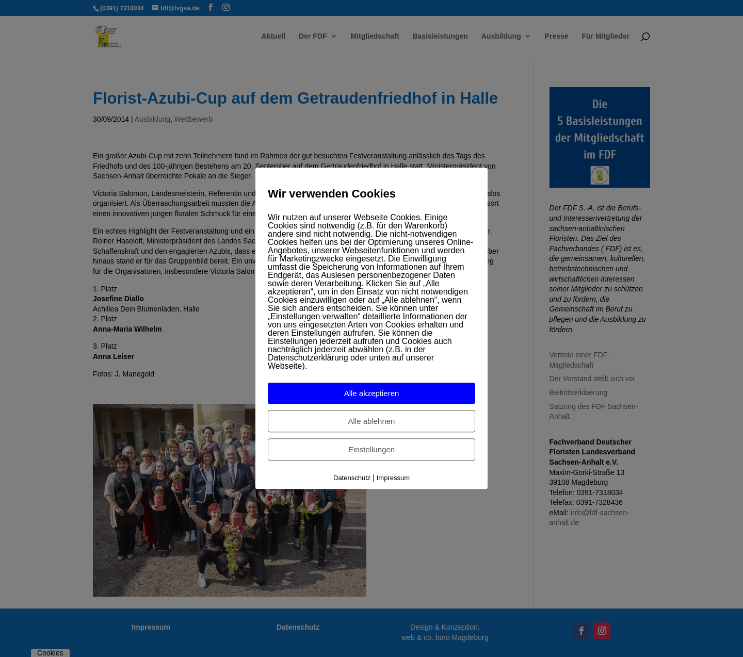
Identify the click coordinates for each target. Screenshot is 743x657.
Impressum (393, 478)
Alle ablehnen (371, 421)
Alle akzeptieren (371, 393)
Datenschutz (351, 478)
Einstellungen (371, 449)
